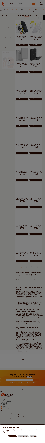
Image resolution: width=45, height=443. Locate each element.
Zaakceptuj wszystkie (12, 436)
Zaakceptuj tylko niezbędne (23, 436)
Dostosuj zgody (33, 436)
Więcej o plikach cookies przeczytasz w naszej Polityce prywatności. (15, 433)
